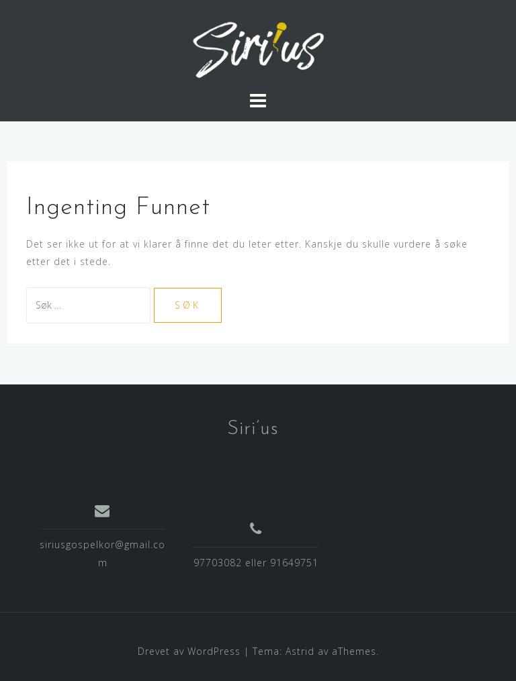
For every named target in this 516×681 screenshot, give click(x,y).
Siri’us (253, 429)
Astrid (300, 651)
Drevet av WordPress (189, 651)
